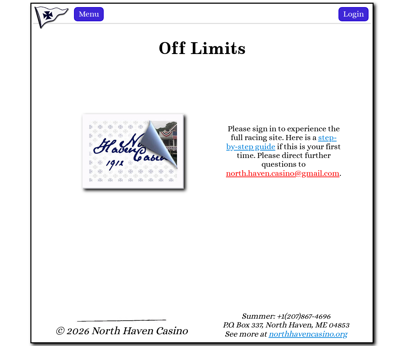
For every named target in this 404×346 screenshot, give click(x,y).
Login (353, 14)
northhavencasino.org (308, 334)
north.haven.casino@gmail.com (282, 173)
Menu (89, 14)
